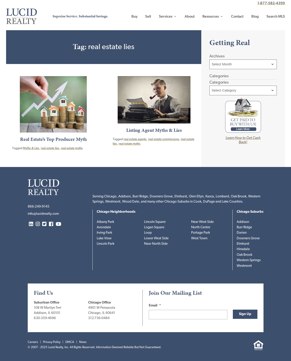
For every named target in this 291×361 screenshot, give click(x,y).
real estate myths (72, 148)
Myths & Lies (31, 148)
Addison (243, 222)
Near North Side (156, 244)
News (83, 342)
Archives (217, 56)
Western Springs (249, 260)
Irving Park (104, 233)
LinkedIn (31, 224)
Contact (237, 16)
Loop (148, 233)
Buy (134, 16)
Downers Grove (248, 238)
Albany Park (105, 222)
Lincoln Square (155, 222)
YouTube (58, 224)
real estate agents (135, 139)
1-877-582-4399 (271, 3)
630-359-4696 (45, 318)
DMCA (69, 342)
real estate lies (50, 148)
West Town (199, 238)
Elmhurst (243, 244)
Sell (148, 16)
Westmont (244, 266)
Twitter (44, 224)
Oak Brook (244, 255)
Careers (33, 342)
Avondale (104, 227)
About (190, 16)
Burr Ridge (244, 227)
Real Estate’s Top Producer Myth (53, 139)
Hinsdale (243, 249)
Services (165, 16)
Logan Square (154, 227)
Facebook (51, 224)
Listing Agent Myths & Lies (154, 130)
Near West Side (202, 222)
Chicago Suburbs (250, 212)
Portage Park (200, 233)
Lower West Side (156, 238)
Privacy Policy (51, 342)
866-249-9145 (38, 206)
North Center (200, 227)
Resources (210, 16)
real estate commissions (163, 139)
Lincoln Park (105, 244)
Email (155, 305)
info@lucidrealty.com (43, 214)
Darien (242, 233)
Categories (219, 82)
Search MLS (275, 16)
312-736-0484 (99, 318)
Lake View (104, 238)
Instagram (38, 224)
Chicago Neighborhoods (116, 212)
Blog (255, 16)
